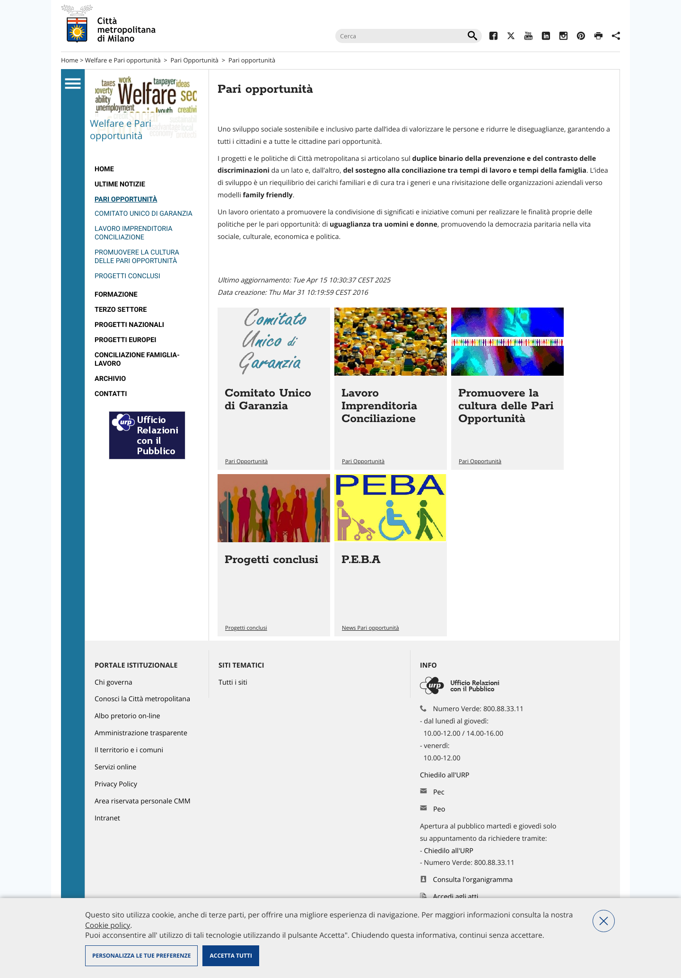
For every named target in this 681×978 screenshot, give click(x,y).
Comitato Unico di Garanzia (143, 214)
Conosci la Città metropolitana (142, 699)
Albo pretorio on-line (127, 716)
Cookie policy (107, 925)
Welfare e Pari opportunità (123, 60)
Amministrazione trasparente (141, 733)
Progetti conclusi (127, 276)
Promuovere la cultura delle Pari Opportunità (137, 256)
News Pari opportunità (370, 628)
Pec (439, 792)
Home (70, 60)
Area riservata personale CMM (143, 801)
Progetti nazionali (129, 325)
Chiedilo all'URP (445, 775)
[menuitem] (147, 169)
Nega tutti (604, 921)
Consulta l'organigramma (473, 879)
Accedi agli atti (456, 896)
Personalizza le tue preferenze (141, 956)
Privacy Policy (116, 784)
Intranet (107, 818)
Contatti (111, 394)
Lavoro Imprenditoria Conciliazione (134, 233)
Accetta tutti (231, 956)
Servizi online (115, 767)
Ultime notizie (120, 184)
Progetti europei (126, 340)
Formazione (116, 295)
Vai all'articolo (274, 389)
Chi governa (113, 682)
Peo (439, 809)
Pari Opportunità (195, 60)
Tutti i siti (232, 682)
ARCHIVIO (110, 379)
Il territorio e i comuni (129, 750)
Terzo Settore (121, 310)
